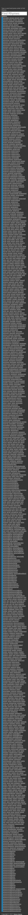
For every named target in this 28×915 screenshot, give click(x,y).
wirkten (5, 478)
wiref (23, 348)
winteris (12, 168)
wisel (22, 679)
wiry (7, 602)
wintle (8, 229)
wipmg (11, 290)
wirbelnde (12, 306)
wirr (23, 510)
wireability (6, 321)
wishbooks (13, 715)
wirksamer (14, 471)
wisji (16, 786)
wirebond (6, 326)
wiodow (18, 258)
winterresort (22, 193)
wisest (13, 699)
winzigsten (12, 256)
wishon (14, 757)
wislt (19, 800)
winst (19, 98)
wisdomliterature (8, 641)
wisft (9, 706)
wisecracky (6, 667)
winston (22, 101)
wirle (9, 500)
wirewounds (22, 434)
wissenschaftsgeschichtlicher (12, 895)
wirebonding (22, 326)
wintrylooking (21, 238)
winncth (20, 19)
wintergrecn (15, 152)
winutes (5, 246)
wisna (19, 803)
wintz (4, 243)
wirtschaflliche (7, 539)
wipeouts (11, 282)
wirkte (21, 476)
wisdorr (21, 652)
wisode (5, 810)
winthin (17, 226)
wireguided (19, 359)
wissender (6, 843)
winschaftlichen (8, 81)
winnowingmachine (18, 57)
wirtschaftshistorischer (10, 572)
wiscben (13, 613)
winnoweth (21, 54)
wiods (23, 258)
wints (4, 239)
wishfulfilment (7, 737)
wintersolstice (15, 200)
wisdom (16, 631)
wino (16, 62)
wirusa (20, 601)
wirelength (6, 367)
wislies (10, 798)
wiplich (11, 289)
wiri (19, 442)
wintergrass (7, 151)
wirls (12, 502)
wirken (10, 452)
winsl (14, 88)
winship (11, 86)
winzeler (10, 253)
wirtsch (9, 532)
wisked (13, 788)
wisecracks (15, 665)
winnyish (6, 62)
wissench (11, 837)
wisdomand (22, 631)
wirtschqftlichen (18, 597)
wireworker (6, 430)
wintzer (9, 243)
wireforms (12, 353)
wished (5, 722)
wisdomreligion (8, 647)
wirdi (4, 318)
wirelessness (7, 376)
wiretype (6, 423)
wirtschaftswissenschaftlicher (12, 594)
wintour (14, 231)
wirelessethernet (15, 372)
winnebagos (19, 21)
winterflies (22, 146)
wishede (11, 722)
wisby (5, 613)
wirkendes (20, 454)
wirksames (6, 474)
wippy (18, 296)
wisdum (5, 655)
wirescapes (6, 405)
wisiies (20, 778)
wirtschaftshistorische (10, 568)
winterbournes (7, 125)
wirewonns (6, 428)
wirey (23, 437)
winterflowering (8, 147)
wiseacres (15, 657)
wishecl (19, 720)
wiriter (11, 449)
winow (5, 71)
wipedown (6, 280)
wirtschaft (6, 541)
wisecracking (7, 665)
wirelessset (6, 379)
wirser (9, 519)
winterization (20, 169)
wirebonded (13, 326)
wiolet (22, 263)
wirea (24, 319)
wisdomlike (14, 640)
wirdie (8, 318)
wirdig (13, 318)
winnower (23, 52)
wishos (19, 757)
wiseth (5, 701)
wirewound (14, 434)
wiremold (21, 389)
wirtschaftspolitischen (10, 577)
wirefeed (6, 350)
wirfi (17, 439)
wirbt (4, 311)
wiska (5, 788)
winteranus (6, 115)
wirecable (19, 331)
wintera (18, 111)
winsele (5, 83)
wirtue (10, 599)
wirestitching (7, 413)
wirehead (6, 362)
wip (11, 275)
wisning (19, 808)
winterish (13, 169)
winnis (16, 47)
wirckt (11, 314)
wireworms (6, 434)
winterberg (15, 117)
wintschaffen (11, 239)
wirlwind (17, 502)
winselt (22, 83)
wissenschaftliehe (9, 883)
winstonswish (7, 105)
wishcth (21, 716)
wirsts (8, 520)
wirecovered (20, 333)
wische (9, 614)
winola (5, 67)
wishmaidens (17, 754)
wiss (18, 822)
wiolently (17, 263)
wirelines (17, 382)
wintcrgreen (11, 108)
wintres (15, 232)
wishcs (11, 716)
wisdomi (5, 636)
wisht (9, 762)
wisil (23, 778)
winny (20, 60)
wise (14, 655)
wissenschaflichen (9, 858)
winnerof (14, 26)
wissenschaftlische (9, 887)
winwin (11, 248)
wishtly (19, 764)
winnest (10, 30)
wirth (13, 524)
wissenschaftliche (9, 872)
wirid (8, 444)
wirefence (12, 350)
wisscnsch (11, 824)
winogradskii (17, 64)
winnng (22, 48)
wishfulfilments (17, 737)
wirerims (14, 399)
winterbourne (16, 123)
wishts (5, 768)
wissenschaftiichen (9, 865)
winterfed (12, 144)
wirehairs (19, 360)
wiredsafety (7, 345)
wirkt (17, 476)
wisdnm (24, 628)
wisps (21, 819)
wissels (15, 834)
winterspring (15, 204)
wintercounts (7, 132)
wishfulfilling (17, 734)
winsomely (12, 91)
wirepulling (14, 396)
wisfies (5, 706)
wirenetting (6, 393)
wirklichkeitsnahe (19, 466)
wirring (5, 517)
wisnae (24, 803)
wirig (9, 445)
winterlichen (21, 178)
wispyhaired (11, 820)
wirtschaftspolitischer (10, 578)
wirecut (5, 335)
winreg (20, 74)
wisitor (19, 785)
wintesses (6, 224)
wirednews (6, 340)
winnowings (7, 59)
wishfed (5, 732)
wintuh (13, 241)
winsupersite (16, 105)
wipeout (5, 282)
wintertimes (7, 215)
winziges (6, 256)
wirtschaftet (17, 544)
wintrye (14, 238)
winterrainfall (14, 193)
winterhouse (7, 161)
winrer (5, 76)
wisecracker (16, 662)
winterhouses (15, 161)
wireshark (15, 408)
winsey (20, 84)
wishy (12, 769)
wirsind (18, 519)
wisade (5, 606)
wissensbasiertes (20, 846)
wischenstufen (7, 616)
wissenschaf (7, 849)
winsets (10, 84)
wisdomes (6, 635)
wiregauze (13, 357)
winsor (10, 94)
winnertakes (15, 28)
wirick (5, 444)
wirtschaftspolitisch (20, 573)
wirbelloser (14, 304)
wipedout (17, 278)
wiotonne (18, 272)
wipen (17, 280)
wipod (5, 292)
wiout (24, 273)
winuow (10, 244)
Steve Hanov (18, 914)
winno (11, 50)
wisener (19, 691)
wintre (5, 232)
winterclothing (16, 129)
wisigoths (6, 778)
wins (4, 79)
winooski (6, 69)
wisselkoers (15, 832)
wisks (16, 791)
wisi (17, 773)
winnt (9, 60)
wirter (22, 522)
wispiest (10, 817)
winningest (13, 40)
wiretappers (7, 417)
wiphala (13, 285)
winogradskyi (16, 65)
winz (21, 251)
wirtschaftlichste (19, 553)
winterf (5, 142)
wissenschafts (20, 889)
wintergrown (7, 157)
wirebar (13, 323)
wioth (13, 272)
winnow (10, 52)
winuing (22, 243)
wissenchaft (18, 837)
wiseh (24, 674)
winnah (16, 18)
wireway (14, 425)
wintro (10, 236)
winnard (5, 19)
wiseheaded (20, 676)
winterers (12, 139)
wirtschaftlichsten (8, 555)
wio (4, 258)
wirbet (19, 309)
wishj (18, 751)
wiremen (13, 388)
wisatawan (11, 609)
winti (4, 227)
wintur (18, 241)
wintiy (21, 227)
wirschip (20, 517)
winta (8, 106)
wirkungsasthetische (16, 480)
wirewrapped (7, 437)
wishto (12, 766)
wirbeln (20, 304)
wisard (10, 607)
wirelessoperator (8, 377)
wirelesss (17, 377)
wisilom (5, 780)
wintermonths (7, 183)
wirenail (9, 391)
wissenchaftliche (8, 839)
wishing (19, 744)
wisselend (6, 831)
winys (18, 251)
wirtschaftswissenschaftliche (12, 590)
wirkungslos (7, 490)
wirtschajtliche (20, 595)
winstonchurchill (8, 103)
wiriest (5, 445)
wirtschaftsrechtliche (9, 582)
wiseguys (18, 674)
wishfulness (18, 739)
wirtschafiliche (7, 536)
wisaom (5, 607)
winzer (15, 253)
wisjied (21, 786)
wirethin (5, 420)
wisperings (6, 815)
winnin (14, 36)
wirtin (8, 531)
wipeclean (6, 278)
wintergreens (15, 154)
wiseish (9, 679)
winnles (5, 48)
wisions (20, 781)
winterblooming (8, 122)
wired (20, 336)
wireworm (21, 432)
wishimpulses (7, 744)
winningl (5, 42)
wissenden (19, 841)
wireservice (16, 406)
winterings (6, 168)
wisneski (6, 807)
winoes (21, 62)
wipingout (14, 287)
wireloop (6, 384)
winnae (11, 18)
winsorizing (20, 96)
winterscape (20, 195)
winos (15, 69)
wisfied (23, 705)
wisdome (12, 633)
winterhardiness (8, 159)
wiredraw (13, 340)
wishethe (6, 730)
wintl (4, 229)
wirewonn (21, 427)
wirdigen (18, 318)
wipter (15, 297)
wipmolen (17, 290)
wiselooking (11, 684)
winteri (23, 161)
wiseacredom (7, 657)
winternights (15, 186)
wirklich (5, 459)
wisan (24, 606)
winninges (6, 40)
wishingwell (15, 749)
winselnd (17, 83)
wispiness (22, 817)
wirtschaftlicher (18, 551)
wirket (9, 456)
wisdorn (15, 652)
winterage (6, 113)
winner (11, 25)
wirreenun (6, 514)
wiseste (18, 699)
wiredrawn (15, 343)
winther (11, 226)
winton (22, 229)
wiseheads (6, 677)
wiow (8, 275)
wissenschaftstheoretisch (11, 906)
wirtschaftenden (18, 543)
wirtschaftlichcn (18, 548)
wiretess (20, 418)
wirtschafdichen (18, 534)
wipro (22, 296)
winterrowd (6, 195)
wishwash (15, 768)
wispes (24, 815)
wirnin (19, 507)
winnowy (20, 59)
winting (13, 227)
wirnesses (6, 507)
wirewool (13, 428)
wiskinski (11, 791)
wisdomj (18, 636)
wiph (8, 285)
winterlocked (22, 180)
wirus (16, 601)
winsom (21, 89)
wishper (11, 759)
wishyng (5, 771)
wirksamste (22, 474)
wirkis (5, 457)
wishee (18, 723)
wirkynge (16, 498)
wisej (18, 679)
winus (15, 244)
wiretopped (16, 420)
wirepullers (6, 396)
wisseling (21, 831)
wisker (18, 788)
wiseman (11, 687)
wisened (13, 691)
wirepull (5, 394)
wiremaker (17, 384)
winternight (6, 186)
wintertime (20, 214)
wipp (4, 294)
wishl (22, 751)
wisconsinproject (19, 624)
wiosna (5, 270)
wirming (13, 503)
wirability (9, 299)
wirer (4, 398)
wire (20, 319)
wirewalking (7, 425)
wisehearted (14, 677)
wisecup (13, 667)
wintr (19, 231)
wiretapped (12, 415)
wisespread (7, 699)
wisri (15, 822)
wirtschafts (20, 556)
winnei (10, 23)
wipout (9, 292)
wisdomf (12, 635)
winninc (18, 36)
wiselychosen (7, 686)
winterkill (10, 173)
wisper (5, 814)
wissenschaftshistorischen (11, 899)
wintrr (15, 236)
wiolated (17, 261)
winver (20, 246)
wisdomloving (18, 641)
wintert (13, 212)
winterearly (11, 137)
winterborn (16, 122)
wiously (19, 273)
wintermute (6, 185)
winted (5, 110)
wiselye (5, 687)
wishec (14, 720)
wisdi (15, 628)
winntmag (14, 60)
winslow (10, 89)
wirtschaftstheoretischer (11, 587)
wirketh (14, 456)
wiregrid (12, 359)
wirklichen (6, 461)
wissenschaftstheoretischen (12, 909)
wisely (22, 684)
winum (5, 244)
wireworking (7, 432)
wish (16, 706)
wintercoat (6, 130)
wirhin (23, 440)
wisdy (10, 655)
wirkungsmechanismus (18, 490)
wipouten (21, 292)
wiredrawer (20, 340)
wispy (5, 820)
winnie (11, 35)
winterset (15, 198)
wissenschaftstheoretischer (12, 911)
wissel (5, 829)
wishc (19, 715)
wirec (13, 331)
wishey (11, 730)
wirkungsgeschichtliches (11, 488)
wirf (4, 439)
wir (25, 297)
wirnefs (5, 505)
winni (19, 33)
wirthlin (18, 524)
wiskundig (19, 793)
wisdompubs (14, 643)
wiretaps (14, 418)
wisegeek (6, 674)
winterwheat (7, 221)
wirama (8, 301)
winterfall (11, 142)
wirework (20, 428)
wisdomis (12, 636)
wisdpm (16, 653)
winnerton (22, 28)
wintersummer (7, 210)
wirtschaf (21, 532)
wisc (8, 613)
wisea (18, 655)
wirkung (10, 478)
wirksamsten (7, 476)
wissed (22, 827)
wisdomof (6, 643)
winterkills (14, 175)
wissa (22, 822)
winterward (6, 217)
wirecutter (17, 335)
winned (5, 23)
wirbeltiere (12, 309)
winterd (21, 134)
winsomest (13, 93)
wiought (5, 273)
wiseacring (22, 657)
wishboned (6, 711)
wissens (20, 843)
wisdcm (24, 626)
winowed (10, 71)
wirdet (22, 316)
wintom (17, 229)
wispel (22, 812)
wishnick (22, 756)
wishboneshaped (8, 713)
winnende (21, 23)
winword (22, 248)
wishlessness (13, 752)
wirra (4, 512)
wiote (4, 272)
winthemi (6, 226)
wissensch (12, 848)
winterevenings (18, 140)
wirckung (16, 314)
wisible (5, 774)
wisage (15, 606)
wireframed (6, 355)
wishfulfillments (18, 735)
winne (5, 21)
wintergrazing (15, 151)
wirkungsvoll (7, 492)
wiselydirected (17, 686)
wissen (5, 837)
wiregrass (6, 359)
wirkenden (6, 454)
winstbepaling (20, 100)
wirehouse (20, 362)
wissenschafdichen (9, 851)
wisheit (5, 725)
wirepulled (11, 394)
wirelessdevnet (14, 369)
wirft (4, 440)
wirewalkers (20, 423)
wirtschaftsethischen (9, 558)
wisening (15, 694)
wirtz (4, 601)
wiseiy (14, 679)
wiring (14, 447)
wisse (17, 827)
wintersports (7, 204)
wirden (12, 316)
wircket (22, 313)
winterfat (6, 144)
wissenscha (20, 848)
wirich (22, 442)
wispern (13, 815)
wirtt (24, 597)
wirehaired (12, 360)
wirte (14, 522)
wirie (17, 444)
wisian (21, 773)
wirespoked (21, 410)
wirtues (14, 599)
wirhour (9, 442)
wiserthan (11, 698)
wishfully (11, 739)
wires (13, 403)
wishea (9, 720)
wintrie (20, 232)
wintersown (6, 202)
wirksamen (6, 471)
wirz (10, 604)
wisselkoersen (7, 834)
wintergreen (7, 154)
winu (13, 243)
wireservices (7, 408)
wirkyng (10, 498)
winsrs (11, 98)
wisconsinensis (8, 623)
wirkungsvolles (18, 495)
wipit (4, 289)
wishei (23, 723)
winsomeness (21, 91)
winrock (22, 76)
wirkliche (11, 459)
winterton (20, 215)
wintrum (19, 236)
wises (16, 698)
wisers (5, 698)
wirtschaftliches (8, 553)
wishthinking (13, 764)
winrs (22, 77)
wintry (9, 238)
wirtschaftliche (7, 549)
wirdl (4, 319)
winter (14, 111)
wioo (21, 267)
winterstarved (7, 205)
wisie (14, 774)
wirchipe (11, 313)
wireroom (6, 401)
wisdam (8, 626)
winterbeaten (7, 117)
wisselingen (7, 832)
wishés (13, 773)
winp (4, 72)
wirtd (10, 522)
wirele (21, 365)
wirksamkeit (14, 474)
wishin (14, 744)
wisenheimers (7, 694)
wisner (14, 805)
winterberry (15, 118)
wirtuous (20, 599)
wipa (14, 275)
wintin (8, 227)
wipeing (12, 280)
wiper (16, 282)
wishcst (16, 716)
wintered (19, 137)
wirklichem (17, 459)
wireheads (12, 362)
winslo (5, 89)
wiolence (6, 263)
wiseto (10, 701)
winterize (6, 171)
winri (14, 76)
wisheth (21, 728)
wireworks (14, 432)
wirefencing (14, 352)
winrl (17, 76)
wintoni (5, 231)
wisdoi (14, 630)
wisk (25, 786)
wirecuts (11, 335)
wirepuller (19, 394)
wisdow (10, 653)
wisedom (6, 669)
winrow (5, 77)
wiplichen (23, 289)
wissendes (13, 843)
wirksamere (21, 471)
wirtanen (6, 522)
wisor (18, 810)
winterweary (22, 217)
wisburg (20, 611)
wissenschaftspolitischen (11, 902)
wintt (21, 239)
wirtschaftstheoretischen (11, 585)
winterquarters (17, 192)
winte (17, 108)
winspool (6, 98)
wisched (14, 614)
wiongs (13, 267)
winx (4, 250)
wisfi (19, 705)
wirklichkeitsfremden (9, 464)
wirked (5, 452)
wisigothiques (16, 776)
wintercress (7, 134)
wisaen (10, 606)
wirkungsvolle (16, 492)
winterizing (19, 171)
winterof (21, 186)
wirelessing (6, 374)
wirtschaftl (6, 546)
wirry (12, 517)
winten (9, 111)
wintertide (13, 214)
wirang (18, 301)
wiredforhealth (7, 338)
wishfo (16, 732)
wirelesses (6, 372)
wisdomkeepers (8, 638)
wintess (22, 222)
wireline (10, 382)
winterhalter (15, 157)
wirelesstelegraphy (9, 381)
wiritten (21, 449)
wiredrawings (7, 343)
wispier (5, 817)
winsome (6, 91)
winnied (15, 35)
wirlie (4, 502)
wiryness (6, 604)
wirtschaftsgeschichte (10, 563)
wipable (18, 275)
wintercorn (20, 130)
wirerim (18, 398)
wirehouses (7, 364)
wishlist (20, 752)
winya (22, 250)
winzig (5, 255)
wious (15, 273)
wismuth (11, 803)
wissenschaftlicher (9, 877)
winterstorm (14, 207)
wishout (5, 759)
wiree (5, 347)
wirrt (9, 517)
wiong (8, 267)
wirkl (14, 457)
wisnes (19, 805)
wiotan (22, 270)
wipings (20, 287)
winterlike (14, 180)
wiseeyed (6, 672)
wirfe (10, 439)
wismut (5, 803)
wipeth (14, 284)
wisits (10, 786)
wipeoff (22, 280)
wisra (8, 822)
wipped (13, 294)
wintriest (11, 234)
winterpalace (14, 188)
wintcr (5, 108)
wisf (8, 705)
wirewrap (20, 435)
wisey (5, 705)
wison (15, 810)
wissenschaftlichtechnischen (12, 882)
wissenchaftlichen (20, 839)
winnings (22, 43)
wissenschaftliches (9, 878)
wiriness (9, 447)
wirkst (14, 476)
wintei (14, 110)
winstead (6, 101)
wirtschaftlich (14, 546)
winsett (15, 84)
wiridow (13, 444)
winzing (19, 256)
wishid (5, 742)
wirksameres (16, 473)
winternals (14, 185)
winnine (5, 38)
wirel (17, 365)
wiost (15, 270)
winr (10, 74)
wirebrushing (7, 331)
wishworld (6, 769)
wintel (5, 111)
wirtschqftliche (7, 597)
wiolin (5, 265)
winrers (9, 76)
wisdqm (21, 653)
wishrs (18, 761)
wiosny (10, 270)
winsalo (8, 79)
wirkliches (20, 461)
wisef (11, 672)
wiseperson (17, 696)
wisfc (11, 705)
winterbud (6, 127)
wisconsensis (7, 621)
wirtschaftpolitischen (9, 556)
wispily (16, 817)
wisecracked (7, 662)
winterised (6, 169)
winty (21, 241)
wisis (4, 783)
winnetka (6, 31)
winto (12, 229)
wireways (20, 425)
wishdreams (19, 718)
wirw (4, 602)
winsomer (6, 93)
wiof (7, 260)
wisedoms (14, 670)
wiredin (15, 338)
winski (10, 88)
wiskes (5, 790)
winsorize (6, 96)
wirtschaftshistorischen (10, 570)
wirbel (17, 302)
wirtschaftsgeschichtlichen (11, 566)
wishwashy (22, 768)
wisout (23, 810)
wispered (11, 814)
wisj (13, 786)
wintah (12, 106)
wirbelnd (6, 306)
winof (4, 64)
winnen (15, 23)
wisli (8, 797)
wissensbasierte (8, 844)
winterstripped (16, 209)
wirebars (19, 323)
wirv (24, 601)
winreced (15, 74)
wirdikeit (23, 318)
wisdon (14, 650)
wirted (18, 522)
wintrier (5, 234)
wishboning (18, 713)
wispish (10, 819)
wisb (21, 609)
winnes (5, 30)
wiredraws (22, 343)
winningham (22, 40)
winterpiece (7, 190)
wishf (16, 730)
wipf (18, 284)
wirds (13, 319)
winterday (13, 135)
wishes (10, 727)
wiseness (6, 693)
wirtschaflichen (17, 538)
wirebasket (13, 324)
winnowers (6, 54)
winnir (11, 47)
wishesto (11, 728)
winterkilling (7, 175)
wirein (5, 365)
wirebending (22, 324)
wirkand (16, 451)
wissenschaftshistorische (11, 897)
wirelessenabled (8, 371)
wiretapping (15, 417)
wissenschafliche (8, 856)
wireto (10, 420)
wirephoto (14, 393)
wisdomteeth (18, 648)
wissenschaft (20, 861)
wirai (4, 301)
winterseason (7, 198)
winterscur (15, 197)
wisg (12, 706)
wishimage (11, 742)
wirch (15, 311)
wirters (5, 524)
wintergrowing (15, 156)
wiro (13, 509)
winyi (9, 251)
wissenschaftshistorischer (11, 901)
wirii (16, 445)
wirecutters (6, 336)
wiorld (13, 268)
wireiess (23, 364)
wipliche (17, 289)
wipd (23, 275)
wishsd (5, 762)
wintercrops (15, 134)
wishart (11, 710)
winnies (21, 35)
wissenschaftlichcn (9, 870)
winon (9, 67)
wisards (15, 607)
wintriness (22, 234)
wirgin (11, 440)
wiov (4, 275)
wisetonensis (16, 701)
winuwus (11, 246)
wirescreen (14, 405)
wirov (17, 510)
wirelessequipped (20, 371)
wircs (24, 314)
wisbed (10, 611)
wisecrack (21, 660)
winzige (10, 255)
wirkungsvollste (8, 497)
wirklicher (13, 461)
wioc (10, 258)
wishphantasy (7, 761)
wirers (5, 403)
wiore (5, 268)
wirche (19, 311)
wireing (9, 365)
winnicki (5, 35)
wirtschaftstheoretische (10, 584)
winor (11, 69)
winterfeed (19, 144)
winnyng (12, 62)
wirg (7, 440)
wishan (22, 708)
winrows (17, 77)
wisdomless (7, 640)
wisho (5, 757)
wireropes (19, 401)
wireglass (21, 357)
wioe (4, 260)
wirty (24, 599)
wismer (23, 802)
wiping (9, 287)
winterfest (15, 146)
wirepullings (22, 396)
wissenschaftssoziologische (12, 904)
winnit (20, 47)
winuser (19, 244)
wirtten (5, 599)
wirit (7, 449)
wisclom (16, 619)
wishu (9, 768)
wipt (7, 297)
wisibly (10, 774)
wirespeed (13, 410)
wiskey (20, 790)
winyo (14, 251)
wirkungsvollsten (19, 497)
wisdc (19, 626)
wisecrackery (16, 664)
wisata (5, 609)
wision (16, 781)
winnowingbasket (16, 55)
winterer (5, 139)
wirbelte (18, 307)
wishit (9, 751)
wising (20, 780)
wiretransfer (7, 422)
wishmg (5, 756)
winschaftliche (21, 79)
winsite (21, 86)
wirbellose (22, 302)
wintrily (16, 234)
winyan (5, 251)
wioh (18, 260)
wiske (9, 788)
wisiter (5, 785)
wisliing (15, 798)
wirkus (5, 498)
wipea (14, 277)
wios (16, 268)
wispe (12, 812)
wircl (21, 314)
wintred (9, 232)
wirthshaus (17, 529)
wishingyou (22, 749)
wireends (6, 348)
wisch (5, 614)
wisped (17, 812)
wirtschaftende (8, 543)
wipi (22, 285)
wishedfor (17, 722)
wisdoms (16, 647)
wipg (21, 284)
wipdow (5, 277)
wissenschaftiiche (19, 863)
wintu (8, 241)
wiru (7, 601)
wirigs (13, 445)
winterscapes (7, 197)
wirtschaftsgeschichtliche (11, 565)
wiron (17, 509)
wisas (20, 607)
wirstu (13, 520)
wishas (16, 710)
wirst (4, 520)
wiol (12, 261)
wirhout (15, 442)
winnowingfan (7, 57)
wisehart (6, 676)
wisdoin (19, 630)
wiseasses (6, 660)
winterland (6, 176)
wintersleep (7, 200)
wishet (17, 728)
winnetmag (13, 31)
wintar (17, 106)
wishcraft (6, 716)
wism (8, 802)
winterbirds (6, 120)
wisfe (15, 705)
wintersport (14, 202)
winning (11, 38)
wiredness (21, 338)
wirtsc (5, 532)
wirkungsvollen (8, 493)
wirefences (6, 352)
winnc (10, 19)
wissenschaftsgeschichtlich (12, 890)
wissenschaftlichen (9, 875)
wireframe (19, 353)
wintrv (5, 238)
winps (14, 72)
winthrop (22, 226)
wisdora (10, 652)
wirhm (5, 442)
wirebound (13, 328)
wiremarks (6, 388)
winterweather (7, 219)
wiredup (22, 345)
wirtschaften (14, 541)
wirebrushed (14, 330)
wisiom (11, 781)
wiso (23, 808)
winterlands (14, 176)
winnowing (6, 55)
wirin (4, 447)
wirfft (14, 439)
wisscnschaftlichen (9, 827)
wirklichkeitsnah (8, 466)
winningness (19, 42)
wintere (5, 137)
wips (4, 297)
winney (10, 33)
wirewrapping (16, 437)
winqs (22, 72)
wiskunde (22, 791)
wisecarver (13, 660)
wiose (20, 268)
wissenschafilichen (9, 855)
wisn (15, 803)
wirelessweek (20, 381)
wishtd (14, 762)
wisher (20, 725)
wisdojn (10, 631)
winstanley (6, 100)
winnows (14, 59)
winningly (12, 42)
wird (4, 316)
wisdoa (9, 630)
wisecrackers (7, 664)
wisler (23, 795)
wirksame (16, 469)
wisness (11, 807)
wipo (22, 290)
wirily (23, 445)
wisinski (5, 781)
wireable (12, 321)
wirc (8, 311)
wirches (5, 313)
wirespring (6, 411)
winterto (13, 215)
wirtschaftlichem (18, 549)
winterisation (20, 168)
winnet (16, 30)
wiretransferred (16, 422)
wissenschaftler (8, 866)
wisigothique (7, 776)
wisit (12, 783)
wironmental (7, 510)
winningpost (15, 43)
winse (20, 81)
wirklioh (23, 468)
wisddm (5, 628)
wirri (17, 515)
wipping (13, 296)
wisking (5, 791)
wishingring (6, 747)
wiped (12, 278)
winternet (21, 185)
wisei (4, 679)
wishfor (21, 732)
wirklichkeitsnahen (9, 468)
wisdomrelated (18, 645)
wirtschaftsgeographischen (12, 561)
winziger (22, 255)
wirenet (14, 391)
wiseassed (18, 659)
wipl (7, 289)
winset (5, 84)
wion (4, 267)
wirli (22, 500)
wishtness (6, 766)
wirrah (9, 512)
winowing (17, 71)
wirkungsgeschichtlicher (11, 486)
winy (18, 250)
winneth (20, 30)
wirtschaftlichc (7, 548)
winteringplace (17, 166)
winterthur (6, 214)
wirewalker (12, 423)
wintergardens (7, 149)
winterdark (6, 135)
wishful (10, 734)
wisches (15, 616)
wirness (10, 505)
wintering (6, 164)
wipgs (5, 285)
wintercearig (7, 129)
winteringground (14, 164)
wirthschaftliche (8, 527)
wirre (20, 512)
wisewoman (13, 703)
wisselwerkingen (18, 836)
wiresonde (6, 410)
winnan (22, 18)
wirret (13, 515)
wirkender (13, 454)
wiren (5, 391)
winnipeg (6, 47)
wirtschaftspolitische (9, 575)
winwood (17, 248)
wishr (14, 761)
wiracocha (20, 299)
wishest (5, 728)
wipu (19, 297)
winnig (5, 36)
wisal (19, 606)
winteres (18, 139)
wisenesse (13, 693)
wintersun (16, 210)
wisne (5, 805)
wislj (10, 800)
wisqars (21, 820)
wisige (18, 774)
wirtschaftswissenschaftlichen (12, 592)
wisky (12, 795)
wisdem (11, 628)
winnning (6, 50)
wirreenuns (13, 514)
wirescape (19, 403)
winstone (17, 103)
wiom (23, 265)
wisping (5, 819)
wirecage (6, 333)
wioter (9, 272)
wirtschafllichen (18, 539)
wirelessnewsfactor (18, 376)
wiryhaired (12, 602)
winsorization (17, 94)
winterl (20, 175)
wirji (9, 451)
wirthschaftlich (15, 526)
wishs (23, 761)
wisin (15, 780)
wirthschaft (6, 526)
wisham (16, 708)
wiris (4, 449)
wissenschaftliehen (9, 885)
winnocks (22, 50)
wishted (19, 762)
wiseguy (12, 674)
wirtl (21, 531)
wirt (16, 520)
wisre (11, 822)
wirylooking (20, 602)
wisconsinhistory (18, 623)
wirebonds (6, 328)
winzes (20, 253)
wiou (23, 272)
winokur (23, 65)
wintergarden (17, 147)
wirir (23, 447)
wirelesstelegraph (16, 379)
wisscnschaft (19, 824)
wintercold (13, 130)
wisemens (12, 689)
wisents (5, 696)
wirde (8, 316)
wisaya (17, 609)
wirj (25, 449)
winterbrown (17, 125)
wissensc (6, 848)
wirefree (21, 355)
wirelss (11, 384)
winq (18, 72)
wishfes (10, 732)
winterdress (21, 135)
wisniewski (12, 808)
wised (18, 667)
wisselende (13, 831)
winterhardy (18, 159)
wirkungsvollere (8, 495)
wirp (20, 510)
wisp (4, 812)
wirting (12, 531)
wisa (16, 604)
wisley (5, 797)
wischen (20, 614)
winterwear (14, 217)
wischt (19, 618)
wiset (22, 699)
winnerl (16, 25)
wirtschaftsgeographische (11, 560)
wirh (19, 440)
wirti (4, 531)
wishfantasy (22, 730)
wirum (12, 601)
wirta (19, 520)
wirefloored (22, 352)
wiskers (23, 788)
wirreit (20, 514)
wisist (8, 783)
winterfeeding (7, 146)
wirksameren (7, 473)
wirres (9, 515)
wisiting (14, 785)
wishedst (6, 723)
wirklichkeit (6, 463)
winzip (24, 256)
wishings (14, 747)
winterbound (7, 123)
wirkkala (10, 457)
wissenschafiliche (9, 853)
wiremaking (15, 386)
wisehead (12, 676)
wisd (4, 626)
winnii (9, 36)
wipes (5, 284)
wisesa (21, 698)
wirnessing (13, 507)
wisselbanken (11, 829)
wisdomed (19, 633)
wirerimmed (7, 399)
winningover (7, 43)
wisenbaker (7, 691)
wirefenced (19, 350)
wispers (18, 815)
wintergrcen (7, 152)
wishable (6, 708)
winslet (19, 88)
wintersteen (16, 205)
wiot (18, 270)
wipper (23, 294)
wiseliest (11, 682)
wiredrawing (15, 342)
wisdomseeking (8, 648)
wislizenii (6, 800)
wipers (21, 282)
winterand (20, 113)
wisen (18, 689)
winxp (8, 250)
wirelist (22, 382)
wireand (18, 321)
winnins (19, 45)
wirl (20, 498)
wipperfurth (6, 296)
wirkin (19, 456)
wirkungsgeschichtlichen (11, 485)
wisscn (5, 824)
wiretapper (19, 415)
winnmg (11, 48)
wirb (13, 302)
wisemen (6, 689)
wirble (23, 309)
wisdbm (14, 626)
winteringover (7, 166)
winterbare (14, 115)
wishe (5, 720)
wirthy (24, 529)
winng (15, 33)
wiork (8, 268)
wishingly (20, 745)
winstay (12, 100)
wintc (21, 106)
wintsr (17, 239)
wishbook (6, 715)
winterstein (6, 207)
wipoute (14, 292)
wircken (16, 313)
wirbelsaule (6, 307)
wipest (9, 284)
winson (5, 94)
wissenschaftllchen (9, 889)
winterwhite (15, 221)
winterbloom (15, 120)
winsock (16, 89)
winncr (15, 19)
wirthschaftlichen (19, 527)
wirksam (9, 469)
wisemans (18, 687)
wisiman (11, 780)
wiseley (13, 681)
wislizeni (20, 798)
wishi (23, 740)
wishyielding (18, 769)
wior (25, 267)
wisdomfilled (20, 635)
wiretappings (7, 418)
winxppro (14, 250)
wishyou (11, 771)
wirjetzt (5, 451)
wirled (14, 500)
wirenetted (21, 391)
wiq (22, 297)
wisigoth (23, 774)
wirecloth (12, 333)
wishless (6, 752)
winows (22, 71)
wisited (23, 783)
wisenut (10, 696)
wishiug (14, 751)
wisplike (16, 819)
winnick (23, 33)
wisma (12, 802)
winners (19, 26)
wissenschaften (8, 863)
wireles (20, 367)
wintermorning (17, 183)
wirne (21, 503)
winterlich (6, 178)
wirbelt (13, 307)
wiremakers (7, 386)
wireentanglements (15, 348)
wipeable (19, 277)
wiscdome (19, 613)
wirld (23, 498)
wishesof (22, 727)
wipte (11, 297)
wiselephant (7, 681)
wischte (5, 619)
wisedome (19, 669)
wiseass (11, 659)
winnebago (11, 21)
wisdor (5, 652)
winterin (13, 163)
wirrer (5, 515)
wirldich (5, 500)
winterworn (6, 222)
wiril (19, 445)
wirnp (10, 509)
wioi (22, 260)
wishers (5, 727)
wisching (6, 618)
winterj (5, 173)
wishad (11, 708)
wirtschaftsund (8, 589)
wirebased (6, 324)
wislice (13, 797)
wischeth (21, 616)
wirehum (14, 364)
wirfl (20, 439)
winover (19, 69)
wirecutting (14, 336)
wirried (21, 515)
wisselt (20, 834)
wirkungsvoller (18, 493)
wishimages (19, 742)
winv (16, 246)
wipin (4, 287)
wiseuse (5, 703)
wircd (11, 311)
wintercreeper (16, 132)
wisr (4, 822)
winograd (10, 64)
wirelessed (22, 369)
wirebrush (6, 330)
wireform (6, 353)
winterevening (7, 140)
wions (18, 267)
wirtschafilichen (18, 536)
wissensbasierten (19, 844)
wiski (24, 790)
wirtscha (15, 532)
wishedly (24, 722)
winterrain (6, 193)
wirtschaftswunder (9, 595)
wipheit (18, 285)
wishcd (23, 715)
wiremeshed (7, 389)
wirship (13, 519)
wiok (4, 261)
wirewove (6, 435)
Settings (4, 16)
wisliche (18, 797)
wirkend (15, 452)
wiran (13, 301)
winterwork (22, 221)
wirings (19, 447)
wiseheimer (22, 677)
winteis (18, 110)
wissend (5, 841)
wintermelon (20, 181)
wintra (23, 231)
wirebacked (7, 323)
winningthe (6, 45)
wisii (11, 778)
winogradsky (7, 65)
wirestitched (20, 411)
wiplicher (6, 290)
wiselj (5, 684)
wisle (19, 795)
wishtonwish (19, 766)
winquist (5, 74)
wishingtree (7, 749)
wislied (5, 798)
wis (13, 604)
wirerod (19, 399)
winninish (14, 45)
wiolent (11, 263)
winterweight (17, 219)
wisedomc (12, 669)
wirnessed (17, 505)
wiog (11, 260)
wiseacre (23, 655)
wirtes (10, 524)
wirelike (5, 382)
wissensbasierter (8, 846)
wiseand (5, 659)
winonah (20, 67)
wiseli (18, 681)
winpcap (9, 72)
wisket (10, 790)
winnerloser (7, 26)
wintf (15, 224)
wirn (18, 503)
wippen (18, 294)
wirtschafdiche (7, 534)
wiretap (5, 415)
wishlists (6, 754)
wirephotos (21, 393)
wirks (4, 469)
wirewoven (13, 435)
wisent (21, 694)
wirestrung (15, 413)
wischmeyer (13, 618)
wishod (9, 757)
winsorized (13, 96)
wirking (23, 456)
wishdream (10, 718)
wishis (5, 751)
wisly (4, 802)
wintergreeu (7, 156)
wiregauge (6, 357)
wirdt (17, 319)
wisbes (15, 611)
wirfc (7, 439)
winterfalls (17, 142)
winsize (5, 88)
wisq (16, 820)
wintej (23, 110)
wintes (18, 222)
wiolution (18, 265)
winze (5, 253)
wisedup (20, 670)
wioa (7, 258)
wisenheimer (21, 693)
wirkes (5, 456)
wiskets (14, 790)
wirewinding (14, 427)
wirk (12, 451)
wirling (9, 502)
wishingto (20, 747)
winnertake (6, 28)
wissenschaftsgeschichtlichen (12, 894)
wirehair (5, 360)
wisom (10, 810)
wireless (5, 369)
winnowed (16, 52)
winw (24, 246)
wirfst (24, 439)
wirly (22, 502)
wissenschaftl (20, 865)
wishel (10, 725)
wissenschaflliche (9, 860)
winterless (21, 176)
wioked (8, 261)
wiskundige (6, 795)
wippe (8, 294)
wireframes (14, 355)
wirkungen (17, 478)
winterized (12, 171)
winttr (5, 241)
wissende (12, 841)
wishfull (5, 739)
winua (17, 243)
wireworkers (15, 430)
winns (5, 60)
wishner (11, 756)
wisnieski (6, 808)
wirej (14, 365)
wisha (20, 706)
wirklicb (18, 457)
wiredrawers (7, 342)
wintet (12, 224)
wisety (23, 701)
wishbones (14, 711)
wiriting (16, 449)
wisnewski (18, 807)
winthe (24, 224)
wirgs (15, 440)
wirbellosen (6, 304)
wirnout (5, 509)
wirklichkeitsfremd (16, 463)
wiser (23, 696)
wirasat (5, 302)
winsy (23, 105)
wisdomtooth (7, 650)
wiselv (17, 684)
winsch (14, 79)
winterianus (7, 163)
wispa (8, 812)
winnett (5, 33)
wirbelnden (19, 306)
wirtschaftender (8, 544)
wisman (17, 802)
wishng (16, 756)
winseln (10, 83)
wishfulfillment (7, 735)
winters (13, 195)
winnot (5, 52)
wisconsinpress (8, 624)
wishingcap (6, 745)
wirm (4, 503)
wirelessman (22, 374)
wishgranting (17, 740)
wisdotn (5, 653)
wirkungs (6, 480)
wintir (17, 227)
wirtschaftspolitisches (10, 580)
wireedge (10, 347)
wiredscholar (15, 345)
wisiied (15, 778)
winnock (16, 50)
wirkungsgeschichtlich (10, 481)
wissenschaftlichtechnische (12, 880)
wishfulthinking (8, 740)
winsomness (21, 93)
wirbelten (6, 309)
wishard (5, 710)
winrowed (11, 77)
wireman (22, 386)
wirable (14, 299)
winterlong (6, 181)
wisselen (20, 829)
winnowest (13, 54)
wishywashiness (20, 771)
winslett (24, 88)
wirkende (21, 452)
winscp (16, 81)
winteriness (20, 163)
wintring (5, 236)
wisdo (5, 630)
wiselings (23, 682)
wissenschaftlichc (9, 868)
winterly (12, 181)
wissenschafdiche (17, 849)
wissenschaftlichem (9, 873)
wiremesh (19, 388)
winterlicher (7, 180)
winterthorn (20, 212)
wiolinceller (10, 265)
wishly (11, 754)
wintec (21, 108)
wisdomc (6, 633)
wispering (17, 814)
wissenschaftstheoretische (11, 907)
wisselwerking (7, 836)
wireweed (6, 427)
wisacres (21, 604)
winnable (6, 18)
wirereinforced (11, 398)
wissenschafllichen (9, 861)
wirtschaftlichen (8, 551)
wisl (16, 795)
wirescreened (7, 406)
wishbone (22, 710)
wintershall (22, 198)
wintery (13, 222)
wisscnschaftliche (9, 826)
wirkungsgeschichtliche (10, 483)
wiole (22, 261)
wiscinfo (11, 619)
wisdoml (16, 638)
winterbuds (13, 127)
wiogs (15, 260)
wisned (9, 805)
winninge (17, 38)
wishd (5, 718)
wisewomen (21, 703)
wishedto (12, 723)
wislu (22, 800)
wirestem (13, 411)
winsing (16, 86)
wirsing (23, 519)
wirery (9, 403)
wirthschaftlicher (8, 529)
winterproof (14, 190)
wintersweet (7, 212)
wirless (18, 500)
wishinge (14, 745)
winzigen (16, 255)
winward (5, 248)
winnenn (6, 25)
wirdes (17, 316)
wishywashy (7, 773)
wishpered (17, 759)
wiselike (17, 682)
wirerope (12, 401)
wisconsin (15, 621)
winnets (19, 31)
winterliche (13, 178)
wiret (20, 413)
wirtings (17, 531)
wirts (24, 531)
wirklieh (18, 468)
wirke (21, 451)
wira (4, 299)
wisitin (10, 785)
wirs (16, 517)
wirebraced (21, 328)
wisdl (19, 628)
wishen (15, 725)
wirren (24, 514)
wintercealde (22, 127)
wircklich (6, 314)
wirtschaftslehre (8, 573)
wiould (11, 273)
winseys (5, 86)
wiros (13, 510)
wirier (21, 444)
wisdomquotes (8, 645)
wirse (4, 519)
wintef (10, 110)
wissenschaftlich (19, 866)
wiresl (20, 408)
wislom (15, 800)
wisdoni (19, 650)
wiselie (23, 681)
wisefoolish (17, 672)
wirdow (8, 319)
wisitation (17, 783)
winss (16, 98)
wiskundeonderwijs (9, 793)
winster (17, 101)
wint (4, 106)
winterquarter (7, 192)
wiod (14, 258)
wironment (22, 509)
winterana (13, 113)
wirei (18, 364)
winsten (11, 101)
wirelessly (14, 374)
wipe (9, 277)
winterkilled (17, 173)
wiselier (5, 682)
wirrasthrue (15, 512)
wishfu (5, 734)
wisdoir (5, 631)
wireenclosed (17, 347)
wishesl (15, 727)
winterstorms (7, 209)
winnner (16, 48)
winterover (6, 188)
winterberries (7, 118)
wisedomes (6, 670)
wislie (23, 797)
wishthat (5, 764)
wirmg (9, 503)
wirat (9, 302)
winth (19, 224)
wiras (22, 301)
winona (14, 67)
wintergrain (16, 149)
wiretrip (24, 422)
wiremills (14, 389)
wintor (10, 231)
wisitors (5, 786)
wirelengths (14, 367)
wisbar (5, 611)
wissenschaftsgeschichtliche (12, 892)
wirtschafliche (7, 538)
